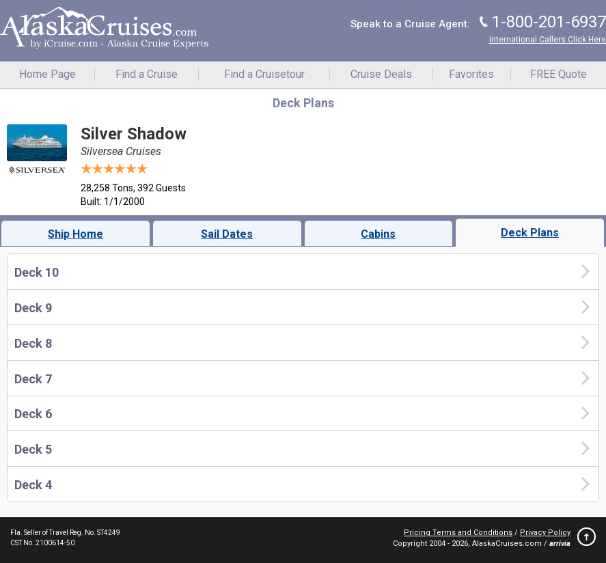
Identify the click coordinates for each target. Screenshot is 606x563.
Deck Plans (530, 232)
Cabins (378, 234)
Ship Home (75, 234)
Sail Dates (227, 234)
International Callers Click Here (547, 39)
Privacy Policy (545, 532)
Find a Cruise (146, 74)
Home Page (47, 74)
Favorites (471, 74)
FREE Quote (558, 74)
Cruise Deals (381, 74)
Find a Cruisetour (264, 74)
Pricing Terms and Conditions (458, 532)
